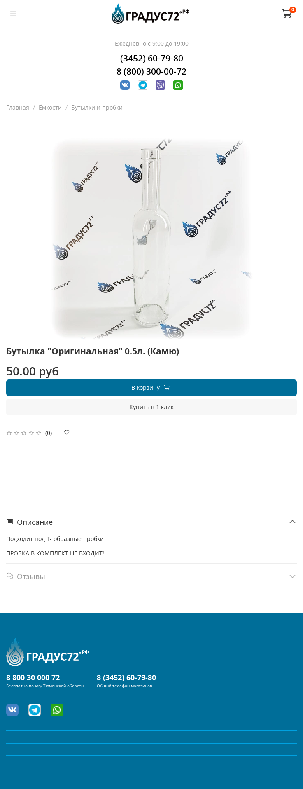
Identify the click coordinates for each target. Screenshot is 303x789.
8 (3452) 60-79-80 (126, 677)
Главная (17, 107)
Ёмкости (50, 107)
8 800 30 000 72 (33, 677)
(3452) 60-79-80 (151, 58)
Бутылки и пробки (97, 107)
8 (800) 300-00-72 (151, 71)
